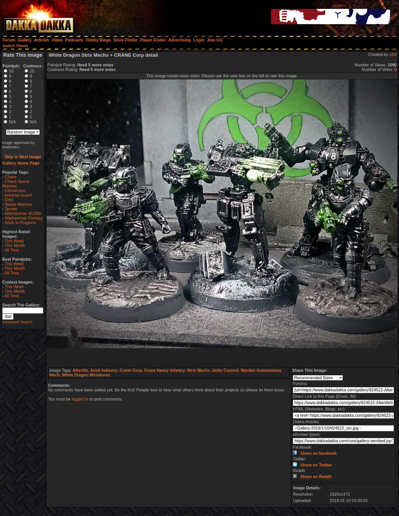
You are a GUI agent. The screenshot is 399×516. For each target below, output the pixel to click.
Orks (9, 200)
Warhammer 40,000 (23, 213)
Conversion (15, 190)
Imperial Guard (18, 195)
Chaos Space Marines (15, 183)
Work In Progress (20, 222)
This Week (14, 241)
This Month (15, 245)
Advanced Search (17, 322)
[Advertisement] (222, 355)
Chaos (11, 177)
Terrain (11, 209)
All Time (12, 250)
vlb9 (393, 54)
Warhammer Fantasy (24, 218)
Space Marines (18, 204)
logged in (80, 399)
